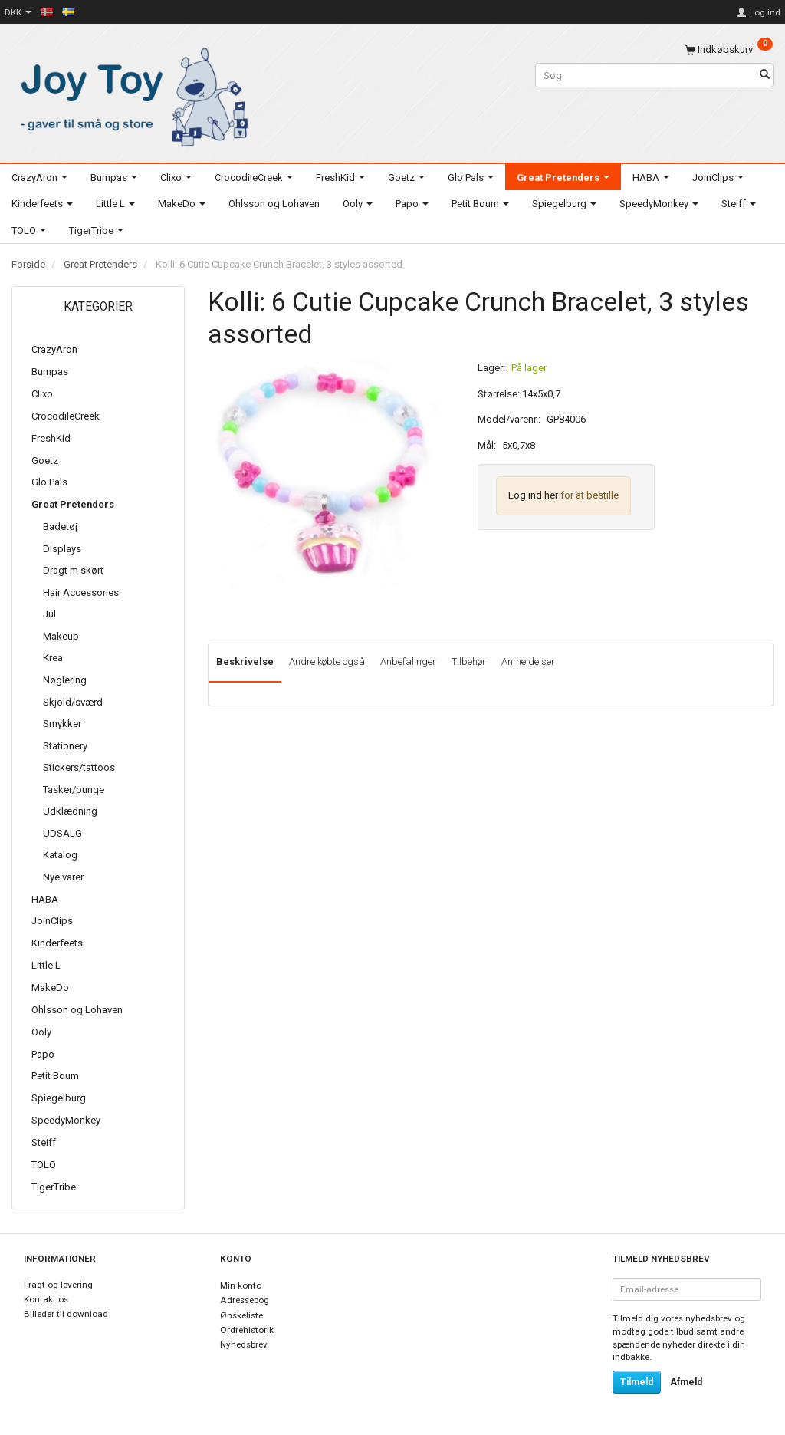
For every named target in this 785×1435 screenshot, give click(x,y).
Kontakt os (46, 1299)
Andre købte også (327, 661)
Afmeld (686, 1382)
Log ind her (533, 495)
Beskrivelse (245, 661)
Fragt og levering (58, 1284)
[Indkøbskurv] (729, 49)
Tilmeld (636, 1382)
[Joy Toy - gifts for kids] (130, 94)
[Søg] (765, 75)
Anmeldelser (528, 661)
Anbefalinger (408, 661)
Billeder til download (66, 1313)
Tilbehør (469, 661)
